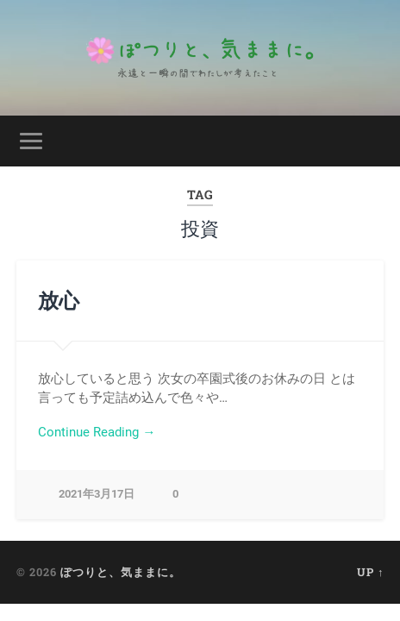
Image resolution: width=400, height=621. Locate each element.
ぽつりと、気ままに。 (120, 572)
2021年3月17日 (96, 493)
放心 (58, 300)
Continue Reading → (96, 432)
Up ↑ (370, 572)
